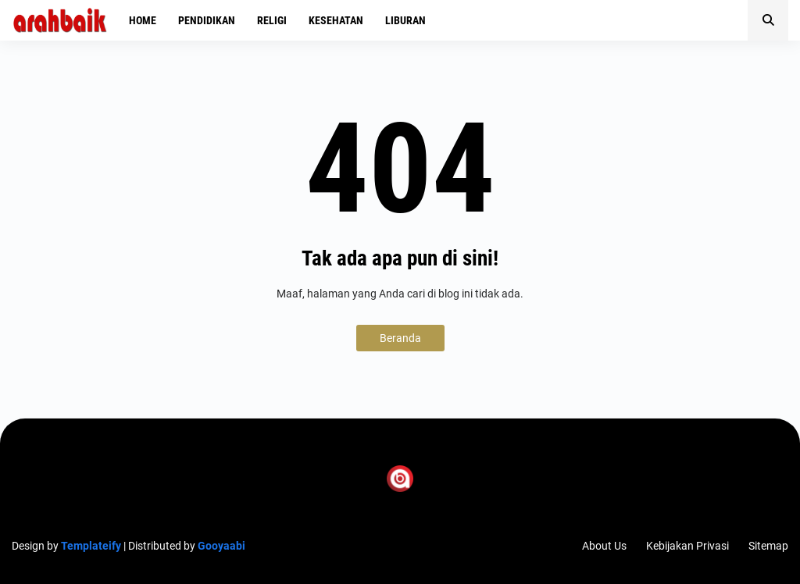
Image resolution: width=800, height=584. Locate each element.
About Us (604, 545)
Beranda (400, 338)
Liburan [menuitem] (405, 20)
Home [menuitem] (142, 20)
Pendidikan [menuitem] (206, 20)
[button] (768, 20)
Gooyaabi (221, 545)
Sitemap (768, 545)
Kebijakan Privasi (687, 545)
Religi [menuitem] (272, 20)
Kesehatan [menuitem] (336, 20)
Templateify (91, 545)
